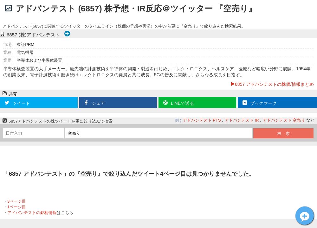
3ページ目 (16, 201)
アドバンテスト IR (242, 120)
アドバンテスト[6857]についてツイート (304, 215)
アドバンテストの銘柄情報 (32, 212)
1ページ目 (16, 207)
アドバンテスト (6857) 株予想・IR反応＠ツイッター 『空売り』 (136, 8)
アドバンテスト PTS (202, 120)
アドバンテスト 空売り (284, 120)
